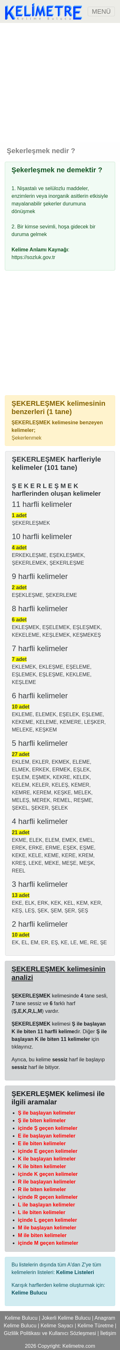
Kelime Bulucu (21, 1318)
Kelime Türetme (95, 1325)
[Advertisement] (60, 83)
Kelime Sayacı (57, 1325)
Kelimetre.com (78, 1346)
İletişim (108, 1333)
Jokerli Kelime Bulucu (66, 1318)
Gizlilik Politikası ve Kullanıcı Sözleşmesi (50, 1333)
